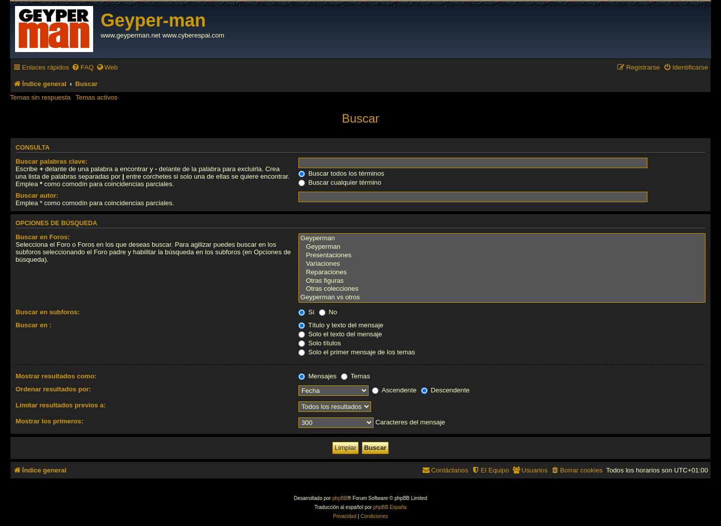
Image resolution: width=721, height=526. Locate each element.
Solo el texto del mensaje (340, 334)
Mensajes (317, 376)
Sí (306, 312)
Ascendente (394, 390)
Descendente (445, 390)
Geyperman (501, 238)
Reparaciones (501, 272)
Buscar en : (34, 325)
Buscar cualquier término (340, 182)
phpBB (339, 498)
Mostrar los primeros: (50, 421)
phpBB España (390, 507)
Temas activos (97, 97)
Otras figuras (501, 281)
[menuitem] (83, 67)
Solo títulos (319, 343)
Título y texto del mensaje (341, 325)
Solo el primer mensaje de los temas (356, 352)
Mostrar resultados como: (56, 376)
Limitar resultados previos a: (61, 405)
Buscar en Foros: (43, 237)
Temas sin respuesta (40, 97)
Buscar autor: (37, 195)
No (328, 312)
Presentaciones (501, 255)
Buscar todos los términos (341, 173)
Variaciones (501, 264)
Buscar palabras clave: (52, 161)
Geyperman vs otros (501, 297)
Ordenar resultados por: (53, 389)
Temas (355, 376)
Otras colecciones (501, 289)
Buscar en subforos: (48, 312)
